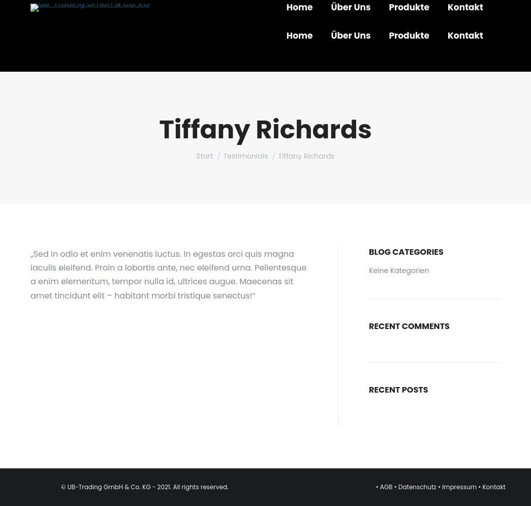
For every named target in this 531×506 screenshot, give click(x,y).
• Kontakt (492, 487)
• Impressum (457, 487)
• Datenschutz (415, 487)
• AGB (385, 487)
